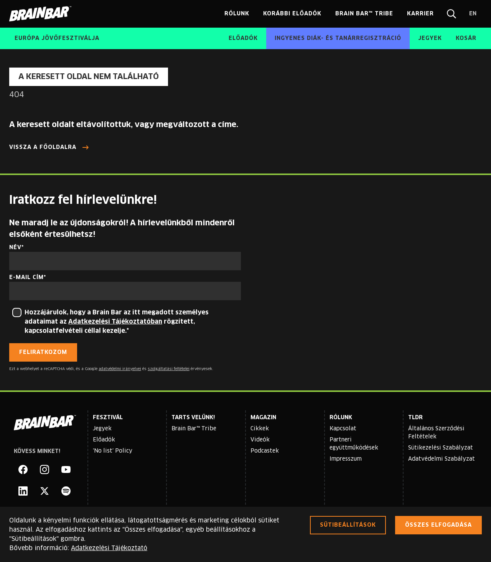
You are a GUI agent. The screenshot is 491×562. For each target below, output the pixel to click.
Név (15, 247)
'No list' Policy (112, 451)
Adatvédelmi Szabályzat (441, 459)
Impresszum (346, 459)
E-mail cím (26, 277)
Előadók (104, 440)
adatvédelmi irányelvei (120, 369)
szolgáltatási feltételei (168, 369)
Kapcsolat (343, 428)
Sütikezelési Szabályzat (440, 448)
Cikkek (259, 428)
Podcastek (264, 451)
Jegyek (102, 428)
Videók (260, 440)
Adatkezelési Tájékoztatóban (115, 322)
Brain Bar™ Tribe (193, 428)
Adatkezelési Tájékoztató (109, 548)
